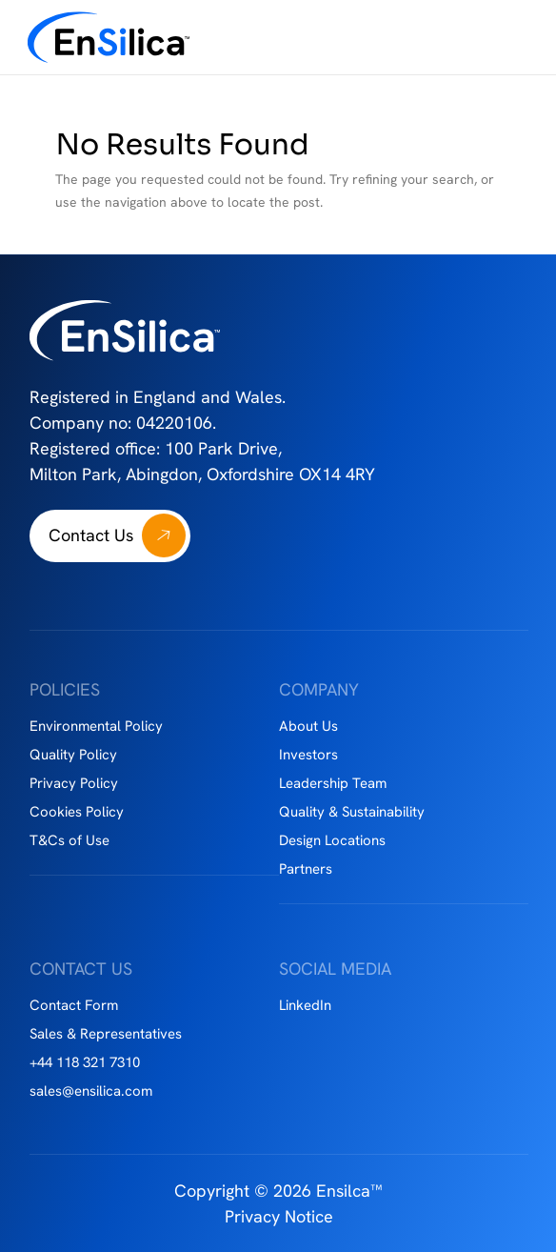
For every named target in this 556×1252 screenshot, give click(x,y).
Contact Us (91, 535)
